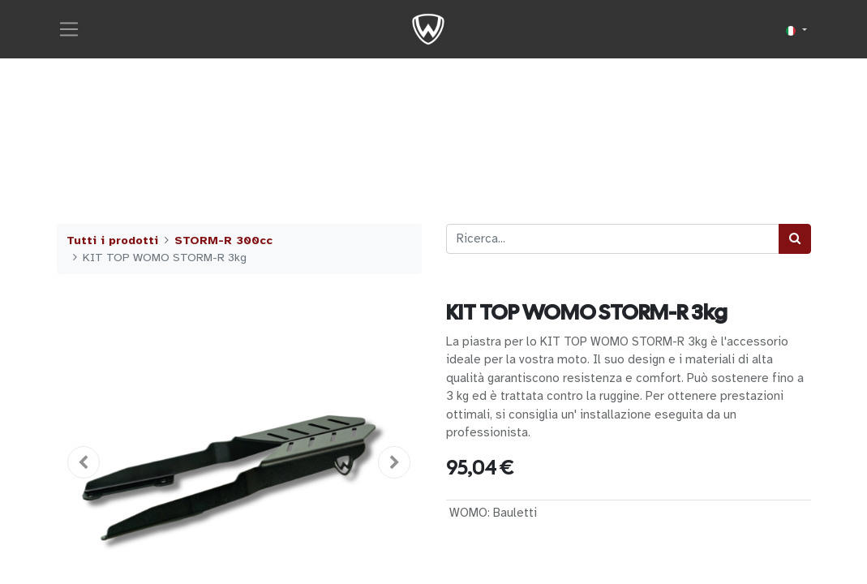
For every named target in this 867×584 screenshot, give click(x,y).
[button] (84, 462)
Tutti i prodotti (112, 240)
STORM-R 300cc (223, 240)
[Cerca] (795, 239)
